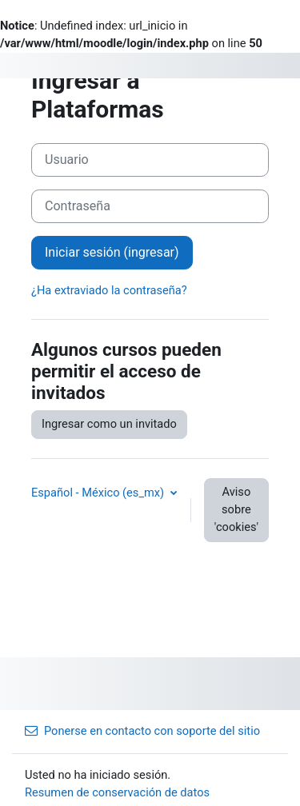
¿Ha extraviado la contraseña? (109, 290)
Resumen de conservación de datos (117, 792)
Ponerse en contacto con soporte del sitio (142, 731)
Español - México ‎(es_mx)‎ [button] (99, 492)
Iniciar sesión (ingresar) (112, 252)
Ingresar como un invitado (109, 424)
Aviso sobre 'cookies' (236, 509)
